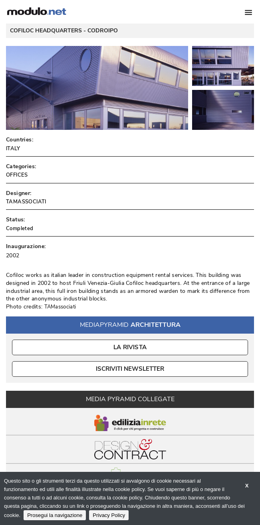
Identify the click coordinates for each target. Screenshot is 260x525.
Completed (20, 228)
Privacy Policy (109, 515)
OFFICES (17, 175)
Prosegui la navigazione (54, 515)
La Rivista (130, 347)
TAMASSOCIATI (26, 201)
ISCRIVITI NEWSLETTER (130, 369)
